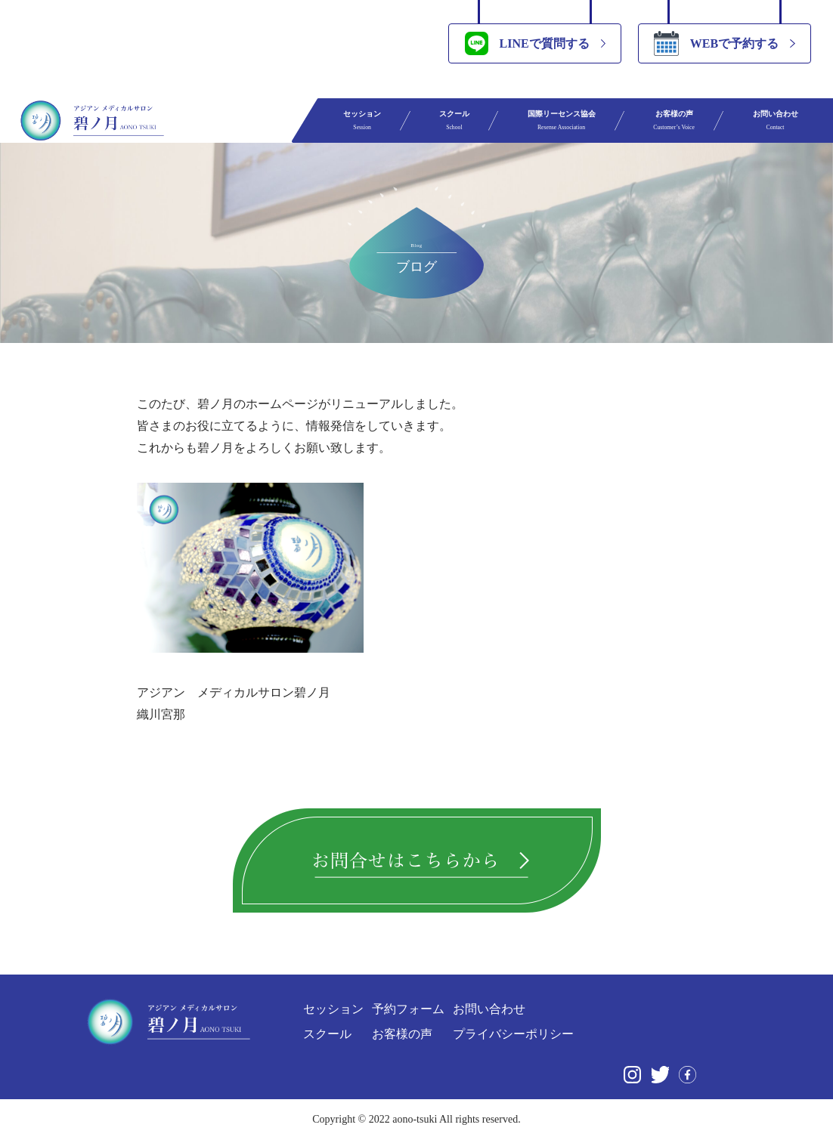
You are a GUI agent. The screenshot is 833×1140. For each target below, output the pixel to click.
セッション (362, 120)
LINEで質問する (527, 43)
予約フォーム (408, 1009)
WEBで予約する (716, 43)
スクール (454, 120)
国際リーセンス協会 (562, 120)
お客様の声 (674, 120)
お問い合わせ (775, 120)
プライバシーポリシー (513, 1033)
